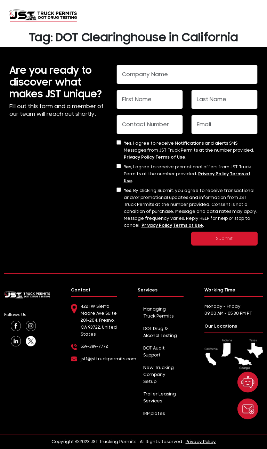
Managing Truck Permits (158, 313)
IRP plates (154, 413)
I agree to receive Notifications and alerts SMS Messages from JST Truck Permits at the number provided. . (189, 150)
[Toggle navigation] (255, 15)
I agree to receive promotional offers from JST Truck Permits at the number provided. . (187, 174)
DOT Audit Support (154, 352)
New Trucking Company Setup (158, 374)
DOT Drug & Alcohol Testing (160, 332)
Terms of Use (170, 157)
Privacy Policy (139, 157)
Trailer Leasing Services (159, 397)
